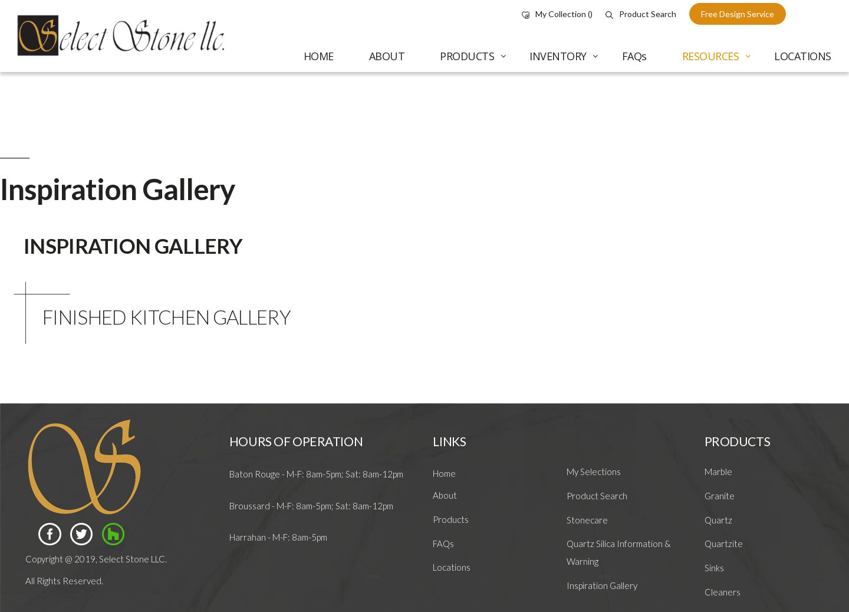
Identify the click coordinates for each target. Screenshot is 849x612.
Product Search (641, 14)
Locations (451, 567)
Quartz (718, 520)
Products (451, 519)
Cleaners (723, 592)
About (445, 495)
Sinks (714, 567)
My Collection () (557, 14)
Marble (718, 471)
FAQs (443, 543)
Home (444, 473)
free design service (737, 14)
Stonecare (587, 520)
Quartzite (724, 543)
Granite (720, 495)
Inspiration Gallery (602, 585)
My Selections (594, 471)
